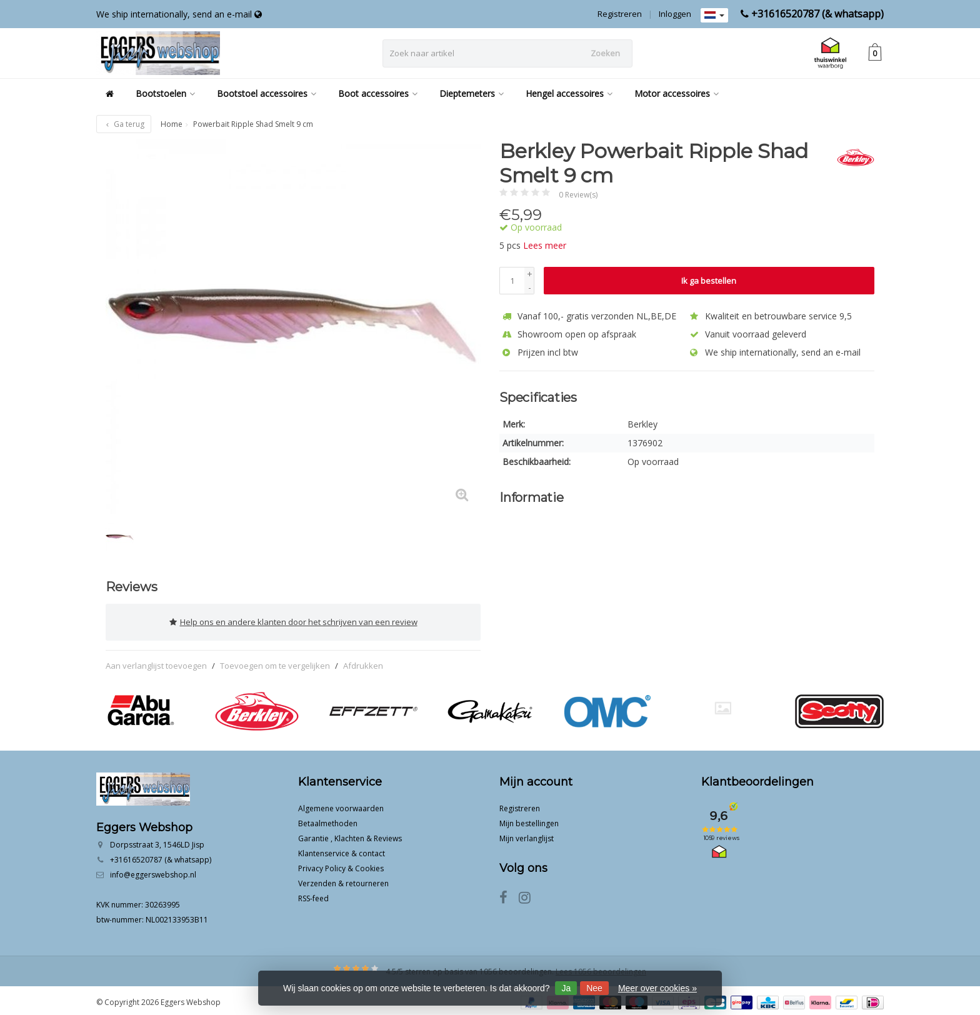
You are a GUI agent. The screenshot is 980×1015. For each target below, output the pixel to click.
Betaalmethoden (328, 819)
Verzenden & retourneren (343, 879)
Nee (594, 988)
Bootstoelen (165, 93)
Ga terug (123, 124)
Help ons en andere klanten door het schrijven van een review (293, 620)
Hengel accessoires (569, 93)
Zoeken (605, 53)
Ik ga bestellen (708, 280)
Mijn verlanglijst (526, 834)
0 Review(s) (578, 194)
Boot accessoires (378, 93)
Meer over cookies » (657, 988)
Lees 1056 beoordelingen (601, 967)
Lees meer (544, 245)
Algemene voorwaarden (341, 804)
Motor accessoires (676, 93)
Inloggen (675, 13)
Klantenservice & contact (341, 849)
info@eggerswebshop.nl (153, 871)
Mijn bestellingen (529, 819)
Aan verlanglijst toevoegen (156, 661)
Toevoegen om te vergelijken (275, 661)
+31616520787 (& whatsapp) (817, 14)
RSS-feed (313, 894)
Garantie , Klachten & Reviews (350, 834)
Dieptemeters (471, 93)
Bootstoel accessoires (266, 93)
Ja (566, 988)
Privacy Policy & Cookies (341, 864)
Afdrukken (363, 661)
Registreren (620, 13)
